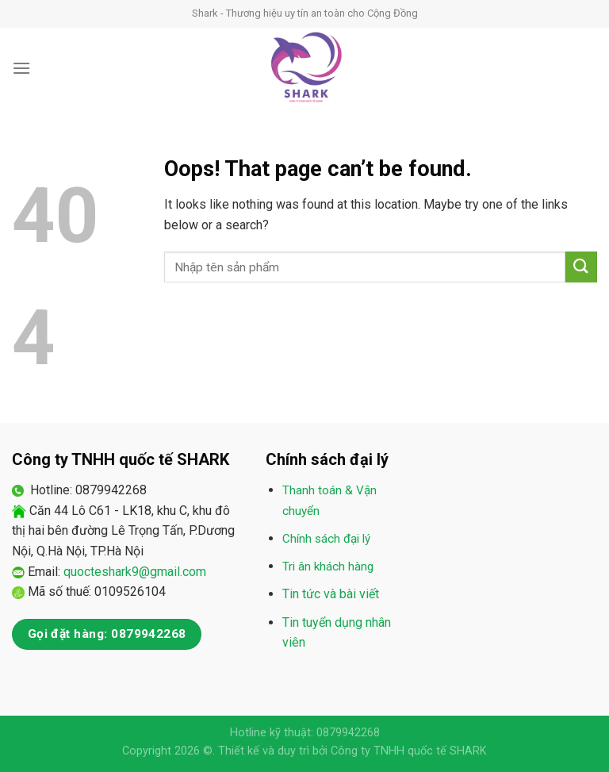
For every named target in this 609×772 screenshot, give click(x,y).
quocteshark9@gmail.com (134, 571)
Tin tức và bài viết (330, 593)
